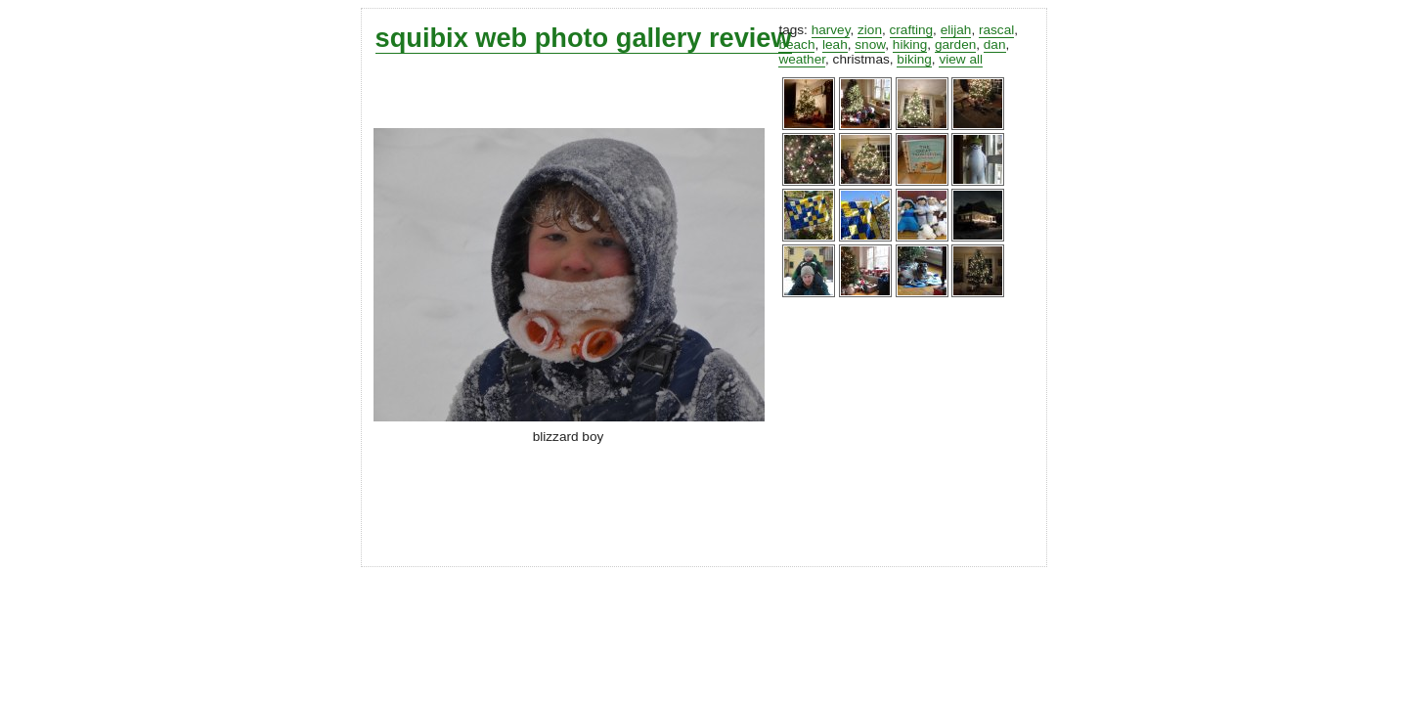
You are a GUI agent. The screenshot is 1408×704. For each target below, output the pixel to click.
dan (995, 44)
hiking (910, 44)
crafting (912, 29)
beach (796, 44)
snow (870, 44)
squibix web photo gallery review (583, 37)
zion (870, 29)
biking (914, 59)
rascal (996, 29)
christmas (861, 59)
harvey (831, 29)
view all (961, 59)
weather (801, 59)
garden (955, 44)
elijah (956, 29)
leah (835, 44)
